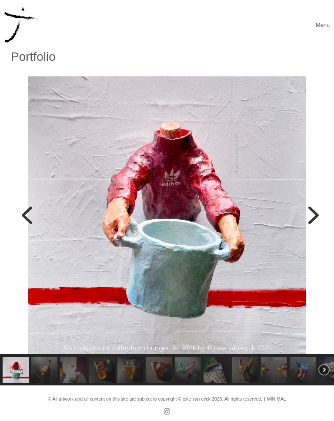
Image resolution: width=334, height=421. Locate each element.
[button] (27, 215)
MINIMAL (276, 398)
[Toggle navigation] (323, 25)
